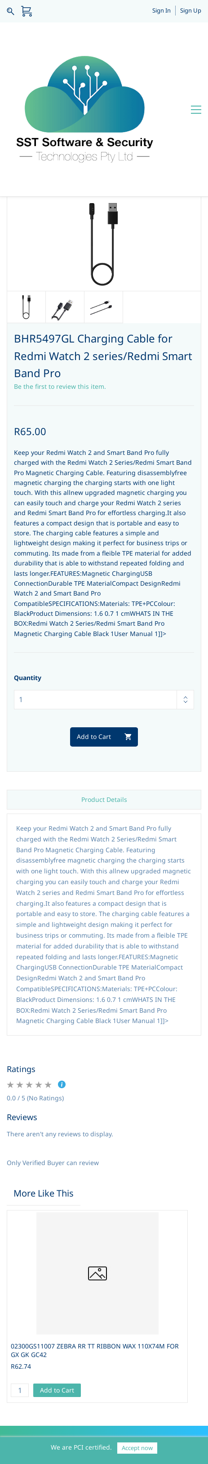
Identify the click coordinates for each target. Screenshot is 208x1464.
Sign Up (190, 10)
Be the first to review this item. (60, 280)
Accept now (137, 1448)
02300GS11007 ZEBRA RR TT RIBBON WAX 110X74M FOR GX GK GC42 (95, 1243)
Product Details (104, 693)
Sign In (161, 10)
